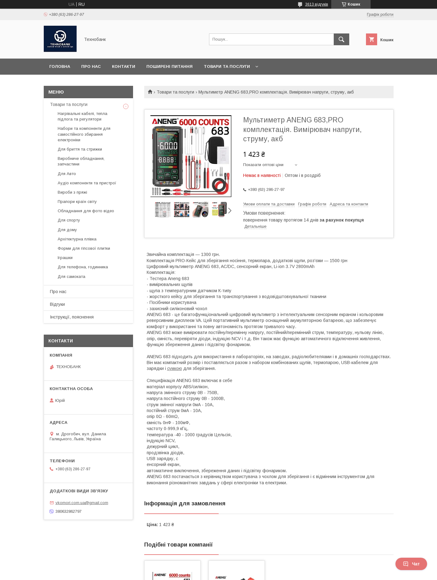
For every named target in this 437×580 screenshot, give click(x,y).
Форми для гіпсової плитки (84, 248)
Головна (59, 66)
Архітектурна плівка (77, 239)
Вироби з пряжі (72, 192)
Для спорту (69, 220)
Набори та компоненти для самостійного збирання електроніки (84, 134)
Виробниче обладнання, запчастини (81, 161)
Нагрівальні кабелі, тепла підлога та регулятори (82, 116)
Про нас (91, 66)
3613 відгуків (316, 4)
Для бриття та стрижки (80, 149)
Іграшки (65, 257)
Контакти (123, 66)
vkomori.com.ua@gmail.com (82, 502)
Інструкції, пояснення (72, 316)
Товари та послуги (227, 66)
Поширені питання (169, 66)
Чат (411, 564)
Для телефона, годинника (83, 267)
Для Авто (67, 173)
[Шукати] (341, 39)
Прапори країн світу (77, 201)
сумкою (174, 368)
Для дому (67, 229)
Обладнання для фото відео (86, 211)
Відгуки (57, 304)
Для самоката (71, 276)
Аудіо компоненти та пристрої (87, 183)
